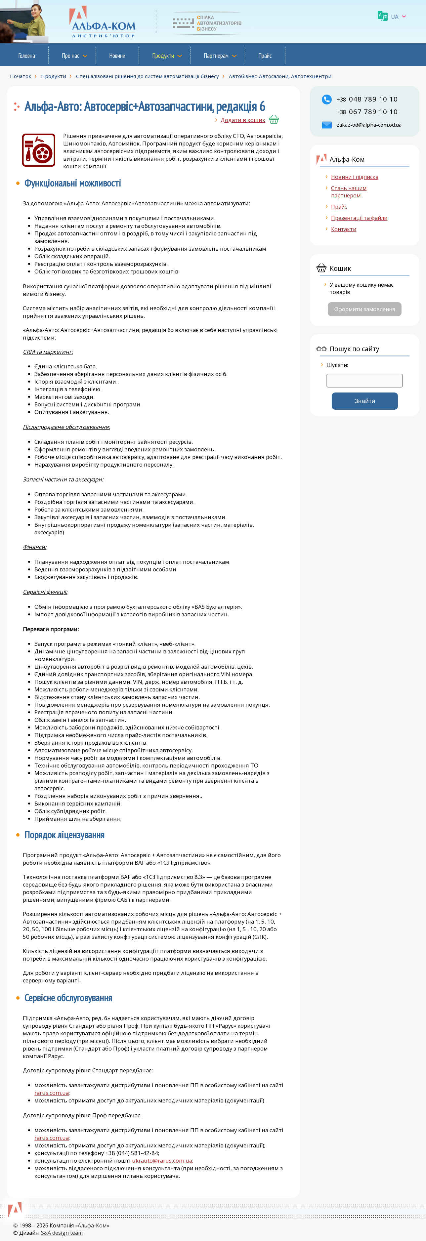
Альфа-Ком (92, 1225)
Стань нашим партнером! (348, 192)
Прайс (265, 55)
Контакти (343, 229)
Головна (26, 55)
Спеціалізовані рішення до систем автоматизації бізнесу (147, 76)
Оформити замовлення (364, 309)
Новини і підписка (354, 177)
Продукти (163, 55)
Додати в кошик (243, 120)
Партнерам (216, 55)
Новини (117, 55)
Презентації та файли (359, 218)
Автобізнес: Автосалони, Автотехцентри (280, 76)
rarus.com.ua (51, 1092)
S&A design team (62, 1232)
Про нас (70, 55)
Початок (20, 76)
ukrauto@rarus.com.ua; (162, 1160)
